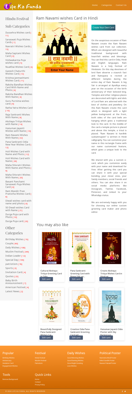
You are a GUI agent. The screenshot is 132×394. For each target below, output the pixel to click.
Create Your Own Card (103, 27)
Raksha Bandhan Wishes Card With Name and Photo (18, 87)
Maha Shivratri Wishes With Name (17, 176)
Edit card (46, 279)
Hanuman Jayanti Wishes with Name (18, 129)
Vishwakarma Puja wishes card (15, 61)
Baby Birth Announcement (15, 282)
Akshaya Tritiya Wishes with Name (18, 123)
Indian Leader (15, 255)
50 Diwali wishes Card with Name (17, 209)
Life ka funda (18, 391)
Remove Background (10, 379)
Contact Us (121, 5)
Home (95, 5)
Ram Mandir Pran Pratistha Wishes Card (18, 194)
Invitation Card (15, 272)
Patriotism (39, 363)
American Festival (17, 287)
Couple (11, 243)
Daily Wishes (15, 247)
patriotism (13, 264)
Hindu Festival (40, 358)
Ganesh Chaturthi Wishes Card (15, 72)
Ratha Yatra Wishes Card (19, 109)
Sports (10, 268)
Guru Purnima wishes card (17, 102)
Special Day (14, 260)
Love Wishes (72, 366)
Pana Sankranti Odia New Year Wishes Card (18, 145)
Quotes (11, 276)
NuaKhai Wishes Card (19, 67)
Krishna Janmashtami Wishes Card (17, 79)
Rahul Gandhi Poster (107, 360)
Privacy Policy (40, 385)
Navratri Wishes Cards (18, 48)
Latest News (14, 291)
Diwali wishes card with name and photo (18, 202)
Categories (107, 5)
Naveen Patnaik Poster (108, 363)
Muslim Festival (17, 251)
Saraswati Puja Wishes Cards (17, 41)
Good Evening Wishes (75, 360)
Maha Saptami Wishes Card (17, 54)
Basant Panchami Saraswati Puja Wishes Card (17, 184)
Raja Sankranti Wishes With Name (17, 116)
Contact (38, 382)
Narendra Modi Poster (108, 358)
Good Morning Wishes (75, 358)
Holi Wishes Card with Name (17, 159)
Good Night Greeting (75, 363)
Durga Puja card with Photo (17, 216)
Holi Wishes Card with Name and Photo (17, 153)
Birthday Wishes (16, 239)
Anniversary (7, 360)
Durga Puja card (16, 221)
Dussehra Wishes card (18, 34)
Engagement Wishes (10, 366)
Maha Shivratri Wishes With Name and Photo (18, 168)
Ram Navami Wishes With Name (16, 136)
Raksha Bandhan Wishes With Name (18, 95)
